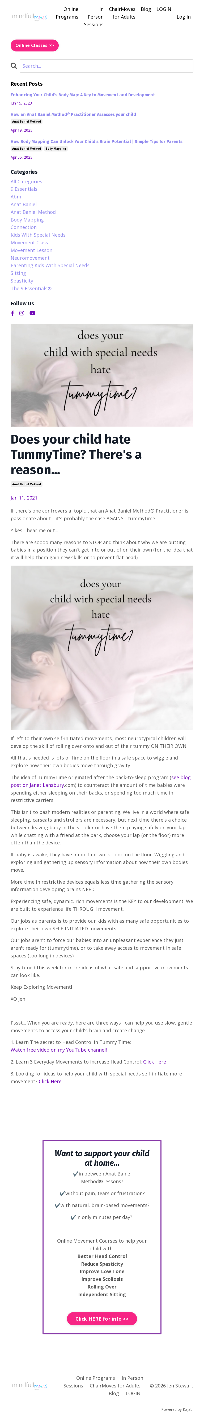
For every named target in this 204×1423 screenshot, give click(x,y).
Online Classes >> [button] (34, 45)
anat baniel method (26, 484)
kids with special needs (38, 235)
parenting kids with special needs (50, 265)
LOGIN (163, 9)
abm (16, 196)
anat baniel (24, 204)
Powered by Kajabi (177, 1409)
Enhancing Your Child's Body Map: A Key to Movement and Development (83, 94)
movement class (29, 242)
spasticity (22, 280)
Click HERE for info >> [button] (102, 1319)
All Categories (26, 181)
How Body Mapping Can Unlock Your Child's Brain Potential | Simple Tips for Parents (96, 141)
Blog (146, 9)
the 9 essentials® (31, 288)
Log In (184, 17)
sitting (18, 273)
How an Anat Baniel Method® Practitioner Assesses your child (73, 114)
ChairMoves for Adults (122, 13)
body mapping (56, 148)
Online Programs (67, 13)
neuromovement (30, 258)
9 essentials (24, 189)
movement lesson (31, 250)
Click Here (154, 1061)
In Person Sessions (94, 17)
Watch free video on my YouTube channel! (59, 1050)
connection (24, 227)
